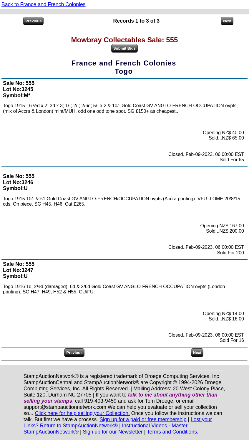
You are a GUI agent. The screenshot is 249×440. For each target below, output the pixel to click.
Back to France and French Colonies (43, 4)
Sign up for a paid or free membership (142, 419)
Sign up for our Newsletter (112, 432)
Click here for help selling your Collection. (82, 413)
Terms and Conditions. (172, 432)
